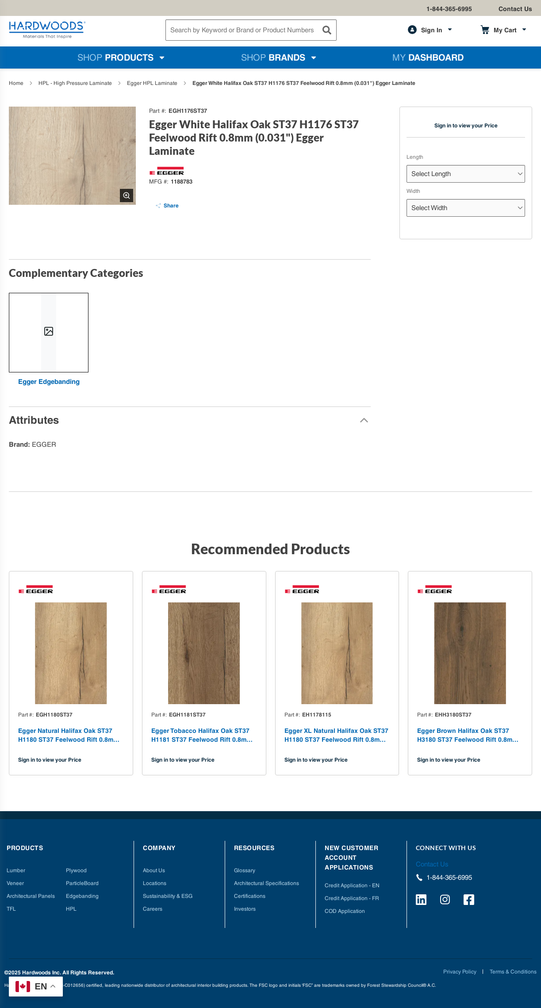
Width (413, 191)
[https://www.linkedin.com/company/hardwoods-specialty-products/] (422, 901)
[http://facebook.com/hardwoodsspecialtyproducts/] (470, 901)
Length (415, 157)
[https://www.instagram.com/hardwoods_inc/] (446, 901)
